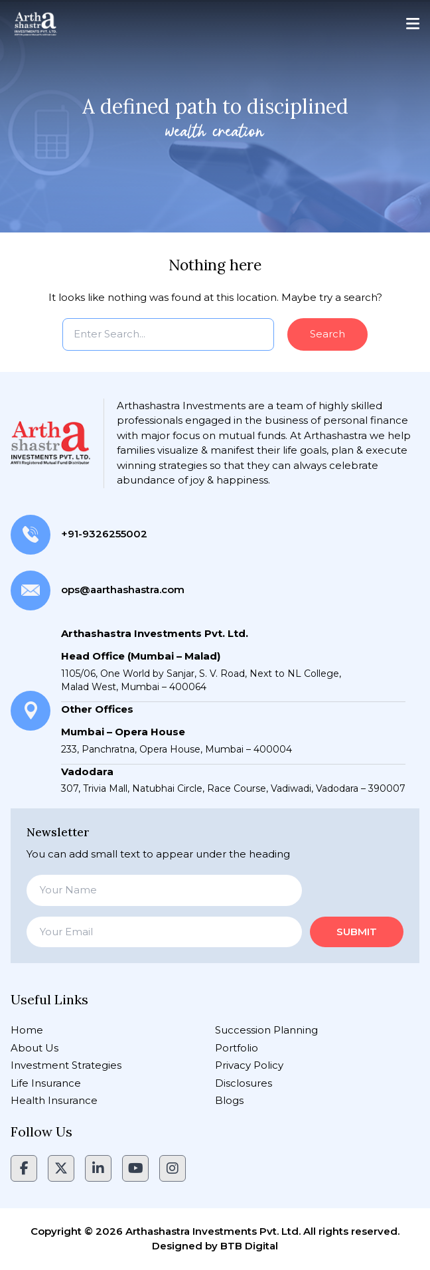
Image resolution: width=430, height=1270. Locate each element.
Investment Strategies (66, 1065)
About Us (34, 1048)
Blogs (229, 1100)
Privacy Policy (249, 1065)
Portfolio (236, 1048)
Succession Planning (266, 1030)
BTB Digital (249, 1245)
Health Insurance (54, 1100)
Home (27, 1030)
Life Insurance (46, 1083)
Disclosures (243, 1083)
